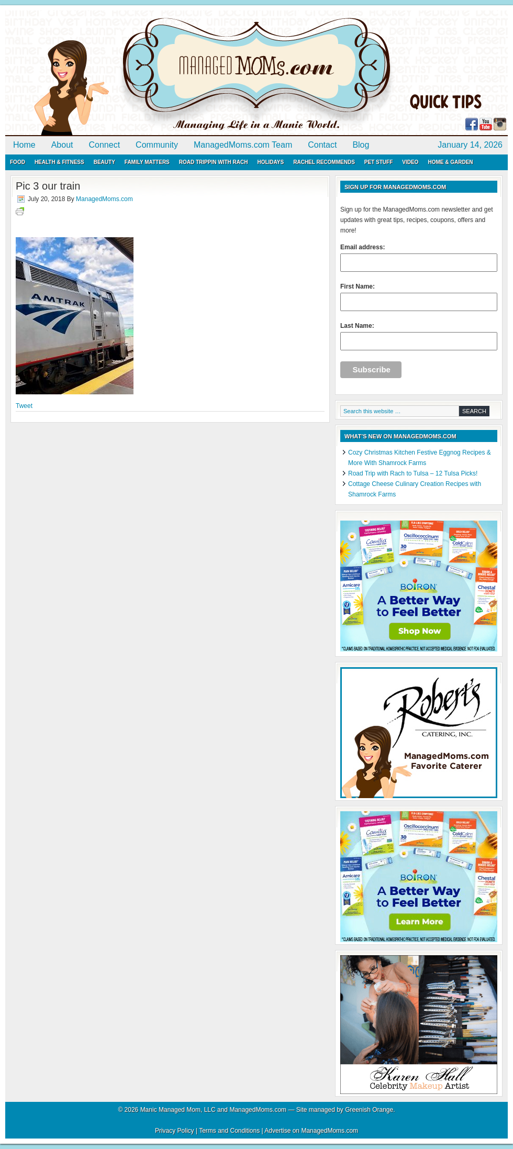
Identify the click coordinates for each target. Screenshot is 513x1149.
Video (410, 162)
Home (24, 144)
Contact (322, 144)
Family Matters (147, 162)
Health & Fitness (59, 162)
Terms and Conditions (229, 1130)
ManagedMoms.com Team (243, 144)
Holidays (270, 162)
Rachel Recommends (324, 162)
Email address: (418, 258)
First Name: (418, 297)
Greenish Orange (369, 1109)
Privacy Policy (174, 1130)
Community (157, 144)
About (62, 144)
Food (17, 162)
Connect (104, 144)
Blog (360, 144)
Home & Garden (450, 162)
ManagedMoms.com (125, 73)
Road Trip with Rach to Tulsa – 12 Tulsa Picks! (412, 473)
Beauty (104, 162)
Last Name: (418, 336)
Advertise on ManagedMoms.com (311, 1130)
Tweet (24, 406)
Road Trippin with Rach (213, 162)
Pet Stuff (378, 162)
